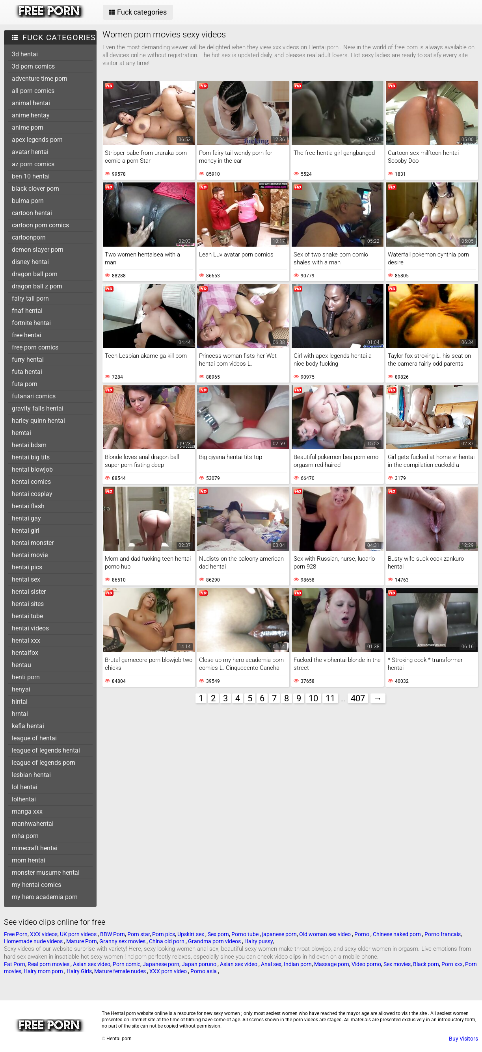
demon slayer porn (37, 249)
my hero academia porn (45, 897)
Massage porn (331, 964)
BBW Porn (112, 934)
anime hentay (31, 115)
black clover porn (35, 188)
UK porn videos (79, 934)
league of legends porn (43, 762)
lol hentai (24, 787)
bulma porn (28, 200)
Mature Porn (81, 941)
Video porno (366, 964)
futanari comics (34, 396)
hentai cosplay (32, 494)
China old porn (167, 941)
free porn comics (35, 347)
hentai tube (27, 616)
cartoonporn (29, 237)
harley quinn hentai (38, 420)
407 (358, 698)
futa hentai (27, 371)
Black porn (426, 964)
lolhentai (24, 799)
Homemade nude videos (34, 941)
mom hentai (28, 860)
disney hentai (30, 262)
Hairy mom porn (44, 971)
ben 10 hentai (31, 176)
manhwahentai (33, 823)
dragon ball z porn (37, 286)
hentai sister (29, 591)
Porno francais (442, 934)
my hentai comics (36, 884)
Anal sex (271, 964)
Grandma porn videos (215, 941)
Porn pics (163, 934)
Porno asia (204, 971)
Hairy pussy (258, 941)
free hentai (26, 335)
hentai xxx (26, 640)
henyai (21, 689)
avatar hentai (30, 152)
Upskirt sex (191, 934)
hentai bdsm (29, 445)
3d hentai (25, 54)
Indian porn (298, 964)
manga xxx (27, 811)
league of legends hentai (46, 750)
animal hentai (31, 103)
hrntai (20, 713)
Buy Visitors (463, 1038)
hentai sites (28, 604)
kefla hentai (28, 726)
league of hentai (34, 738)
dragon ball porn (35, 274)
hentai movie (30, 555)
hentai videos (30, 628)
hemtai (21, 433)
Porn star (138, 934)
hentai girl (25, 530)
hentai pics (27, 567)
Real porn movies (49, 964)
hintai (20, 701)
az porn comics (33, 164)
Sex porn (218, 934)
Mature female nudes (120, 971)
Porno (362, 934)
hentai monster (33, 542)
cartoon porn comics (40, 225)
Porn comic (126, 964)
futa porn (24, 384)
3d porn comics (33, 66)
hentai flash (28, 506)
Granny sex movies (123, 941)
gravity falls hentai (37, 408)
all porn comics (33, 91)
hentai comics (31, 481)
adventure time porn (39, 78)
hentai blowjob (32, 469)
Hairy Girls (79, 971)
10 (313, 698)
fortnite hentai (31, 323)
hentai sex (26, 579)
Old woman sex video (325, 934)
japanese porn (279, 934)
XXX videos (44, 934)
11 (330, 698)
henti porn (26, 677)
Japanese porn (161, 964)
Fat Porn (14, 964)
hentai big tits (31, 457)
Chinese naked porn (397, 934)
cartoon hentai (32, 213)
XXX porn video (168, 971)
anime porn (27, 127)
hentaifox (25, 652)
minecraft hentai (35, 848)
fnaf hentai (27, 310)
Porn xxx (452, 964)
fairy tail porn (30, 298)
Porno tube (245, 934)
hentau (21, 665)
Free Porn (16, 934)
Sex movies (397, 964)
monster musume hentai (46, 872)
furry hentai (28, 359)
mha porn (25, 836)
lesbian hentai (31, 775)
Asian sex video (91, 964)
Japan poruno (200, 964)
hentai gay (26, 518)
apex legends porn (37, 139)
